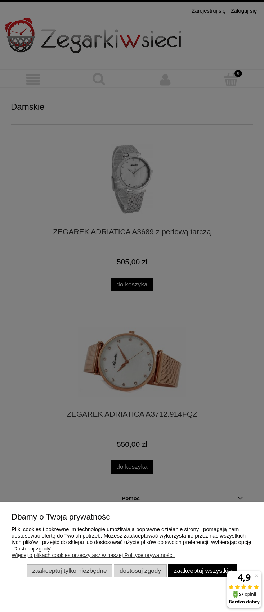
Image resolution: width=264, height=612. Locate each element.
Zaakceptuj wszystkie (203, 570)
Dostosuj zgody (140, 570)
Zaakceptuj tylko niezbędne (69, 570)
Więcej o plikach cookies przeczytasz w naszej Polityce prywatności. (93, 555)
